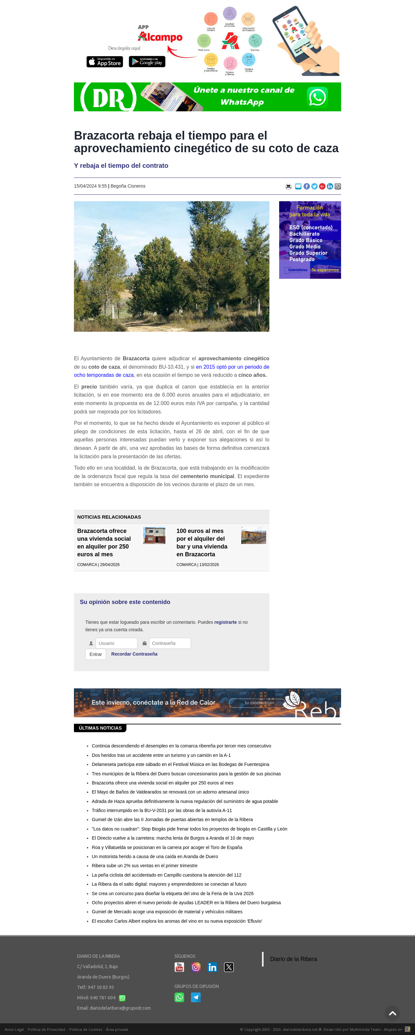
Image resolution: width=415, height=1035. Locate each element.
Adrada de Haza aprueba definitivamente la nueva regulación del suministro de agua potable (185, 801)
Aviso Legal (14, 1029)
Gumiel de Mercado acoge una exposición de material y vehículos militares (167, 911)
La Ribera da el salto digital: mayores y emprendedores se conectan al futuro (169, 884)
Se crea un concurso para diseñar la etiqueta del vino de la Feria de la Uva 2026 (173, 893)
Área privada (117, 1029)
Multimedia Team (365, 1029)
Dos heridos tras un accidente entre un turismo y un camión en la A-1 (161, 755)
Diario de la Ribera (293, 959)
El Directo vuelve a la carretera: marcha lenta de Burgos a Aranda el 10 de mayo (173, 838)
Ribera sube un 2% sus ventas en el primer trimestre (144, 865)
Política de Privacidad (46, 1029)
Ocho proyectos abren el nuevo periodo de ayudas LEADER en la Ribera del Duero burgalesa (186, 902)
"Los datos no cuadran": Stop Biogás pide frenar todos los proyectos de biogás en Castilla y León (189, 829)
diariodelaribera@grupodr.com (120, 1008)
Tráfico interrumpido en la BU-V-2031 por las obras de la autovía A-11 (162, 810)
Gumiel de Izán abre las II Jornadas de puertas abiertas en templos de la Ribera (172, 819)
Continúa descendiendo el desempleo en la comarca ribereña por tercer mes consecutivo (181, 745)
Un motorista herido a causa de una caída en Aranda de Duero (155, 856)
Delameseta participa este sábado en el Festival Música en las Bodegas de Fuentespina (180, 764)
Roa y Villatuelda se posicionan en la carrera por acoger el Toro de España (167, 847)
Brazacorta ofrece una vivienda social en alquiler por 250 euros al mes (162, 782)
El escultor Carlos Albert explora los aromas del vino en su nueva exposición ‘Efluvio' (177, 921)
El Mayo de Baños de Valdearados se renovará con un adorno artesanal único (170, 792)
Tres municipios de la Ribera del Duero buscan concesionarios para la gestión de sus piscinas (186, 773)
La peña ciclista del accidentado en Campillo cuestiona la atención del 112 (167, 875)
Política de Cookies (85, 1029)
